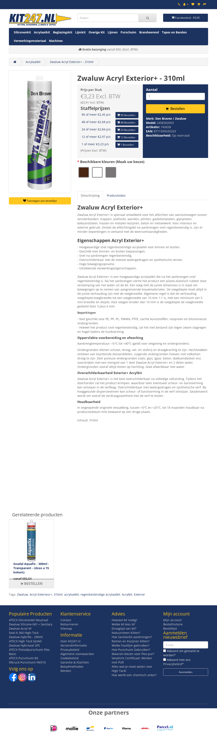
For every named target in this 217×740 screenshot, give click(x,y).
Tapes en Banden (174, 32)
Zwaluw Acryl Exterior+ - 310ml (71, 62)
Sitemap (66, 628)
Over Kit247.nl (70, 641)
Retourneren (69, 624)
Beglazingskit (62, 32)
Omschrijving (90, 195)
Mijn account (172, 620)
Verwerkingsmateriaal (30, 41)
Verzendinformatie (73, 645)
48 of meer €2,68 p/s (96, 122)
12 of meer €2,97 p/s (96, 137)
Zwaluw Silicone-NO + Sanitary (30, 624)
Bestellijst (170, 628)
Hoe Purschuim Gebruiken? (131, 650)
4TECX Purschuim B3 (23, 658)
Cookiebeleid (69, 658)
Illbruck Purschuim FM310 (27, 662)
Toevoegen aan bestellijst (40, 201)
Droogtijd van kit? (124, 628)
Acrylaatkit (42, 32)
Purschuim (128, 32)
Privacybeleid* (173, 664)
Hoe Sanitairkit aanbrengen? (132, 637)
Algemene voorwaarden (77, 654)
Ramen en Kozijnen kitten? (130, 641)
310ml (58, 594)
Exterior (139, 594)
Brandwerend (149, 32)
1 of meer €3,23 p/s (95, 144)
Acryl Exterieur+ (41, 594)
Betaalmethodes (71, 667)
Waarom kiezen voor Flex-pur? (133, 654)
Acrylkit (127, 594)
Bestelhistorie (173, 624)
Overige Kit (97, 32)
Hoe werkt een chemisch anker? (134, 675)
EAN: (150, 131)
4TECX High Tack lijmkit (25, 641)
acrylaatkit (71, 594)
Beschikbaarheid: (159, 135)
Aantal (151, 90)
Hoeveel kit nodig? (124, 620)
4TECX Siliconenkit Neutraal (28, 620)
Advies (118, 614)
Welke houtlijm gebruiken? (130, 645)
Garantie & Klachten (74, 662)
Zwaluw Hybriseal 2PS (24, 645)
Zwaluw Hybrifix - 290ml (26, 637)
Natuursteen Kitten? (126, 633)
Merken (65, 671)
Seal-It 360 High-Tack (24, 633)
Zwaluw (22, 594)
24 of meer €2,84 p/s (96, 129)
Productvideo (116, 195)
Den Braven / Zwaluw (170, 118)
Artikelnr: (153, 127)
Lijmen (113, 32)
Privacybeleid (69, 650)
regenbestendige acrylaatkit (100, 594)
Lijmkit (80, 32)
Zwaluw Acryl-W (20, 628)
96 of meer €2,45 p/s (96, 114)
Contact (65, 620)
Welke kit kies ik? (123, 624)
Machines (56, 41)
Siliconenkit (22, 32)
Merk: (150, 118)
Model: (151, 123)
